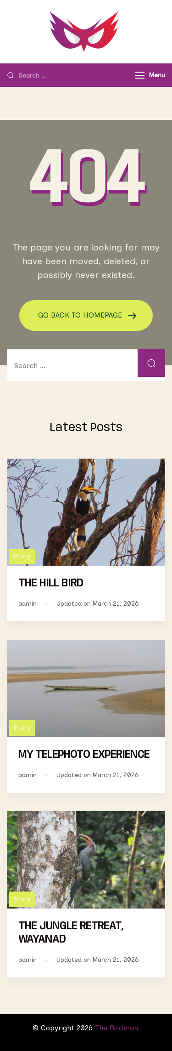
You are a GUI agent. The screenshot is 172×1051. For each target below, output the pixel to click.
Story (22, 556)
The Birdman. (117, 1027)
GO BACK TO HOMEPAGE (81, 315)
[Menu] (139, 75)
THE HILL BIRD (50, 583)
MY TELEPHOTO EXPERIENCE (84, 755)
